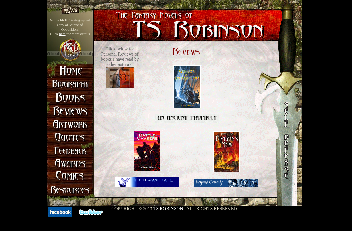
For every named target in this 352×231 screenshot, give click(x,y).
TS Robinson (168, 208)
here (62, 34)
